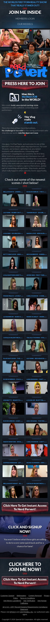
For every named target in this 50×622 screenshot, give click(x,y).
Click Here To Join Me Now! (25, 566)
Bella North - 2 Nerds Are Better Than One (21, 192)
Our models (25, 23)
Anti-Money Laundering (12, 601)
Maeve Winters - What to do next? (17, 442)
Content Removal (35, 596)
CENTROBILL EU (26, 612)
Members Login (25, 18)
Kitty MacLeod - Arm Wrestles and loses (20, 254)
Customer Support (7, 596)
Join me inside (25, 12)
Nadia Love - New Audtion (37, 233)
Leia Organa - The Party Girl (38, 421)
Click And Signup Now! (25, 529)
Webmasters (21, 596)
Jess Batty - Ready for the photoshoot (20, 400)
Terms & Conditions (27, 598)
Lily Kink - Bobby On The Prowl (16, 212)
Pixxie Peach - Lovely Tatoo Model (17, 296)
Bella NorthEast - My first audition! (19, 483)
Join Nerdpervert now (28, 133)
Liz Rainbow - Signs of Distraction (18, 317)
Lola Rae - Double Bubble (13, 233)
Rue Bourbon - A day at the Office (17, 421)
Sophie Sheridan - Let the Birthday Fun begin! (22, 463)
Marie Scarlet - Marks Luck (38, 317)
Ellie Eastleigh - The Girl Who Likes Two (20, 358)
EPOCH (13, 612)
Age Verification (29, 601)
